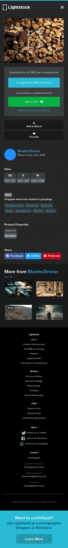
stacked (47, 205)
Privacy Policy (34, 413)
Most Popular (34, 385)
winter (38, 210)
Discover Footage (34, 380)
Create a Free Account (34, 344)
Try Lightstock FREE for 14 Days (34, 83)
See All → (9, 277)
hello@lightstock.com (34, 485)
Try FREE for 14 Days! (34, 348)
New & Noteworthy (34, 395)
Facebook (14, 256)
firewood (32, 205)
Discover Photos (34, 376)
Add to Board (34, 125)
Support (34, 353)
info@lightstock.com (34, 467)
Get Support (34, 457)
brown (50, 210)
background (23, 210)
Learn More (34, 538)
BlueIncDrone (28, 151)
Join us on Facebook (36, 438)
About (34, 339)
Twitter (33, 256)
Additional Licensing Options (34, 110)
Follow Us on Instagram (36, 443)
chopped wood (14, 205)
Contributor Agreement (34, 417)
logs (9, 210)
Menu (62, 7)
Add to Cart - (34, 102)
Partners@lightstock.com (34, 476)
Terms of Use (34, 408)
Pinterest (52, 256)
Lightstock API (34, 358)
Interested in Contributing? (34, 362)
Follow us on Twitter (36, 432)
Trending (34, 390)
